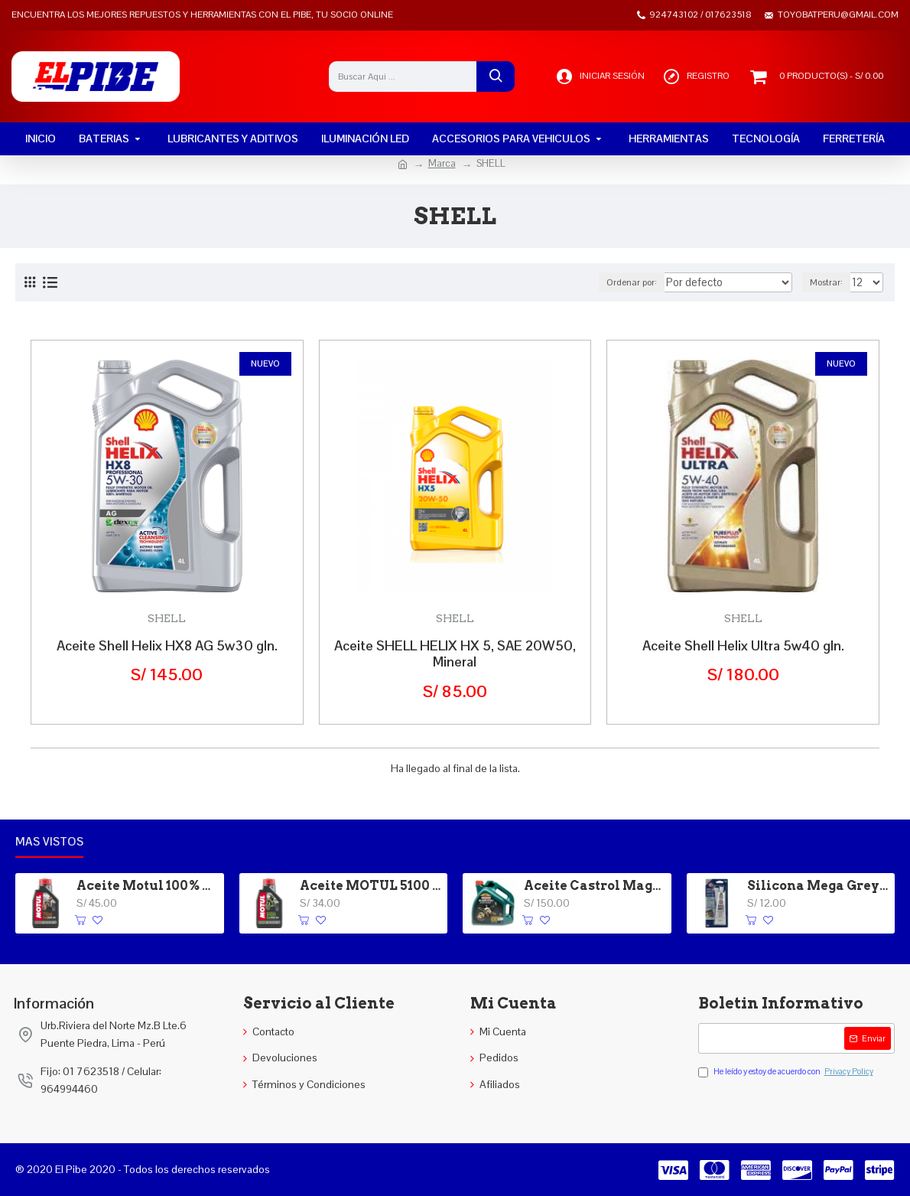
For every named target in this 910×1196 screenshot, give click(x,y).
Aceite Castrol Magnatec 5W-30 (595, 885)
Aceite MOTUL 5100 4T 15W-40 (371, 885)
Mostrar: (830, 282)
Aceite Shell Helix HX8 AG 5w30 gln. (167, 645)
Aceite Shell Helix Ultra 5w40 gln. (743, 645)
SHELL (167, 618)
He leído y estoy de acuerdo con (787, 1072)
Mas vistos (49, 842)
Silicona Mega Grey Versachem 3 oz (818, 885)
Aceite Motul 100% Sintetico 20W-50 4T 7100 (147, 885)
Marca (442, 163)
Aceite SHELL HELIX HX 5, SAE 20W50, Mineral (455, 653)
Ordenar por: (656, 282)
